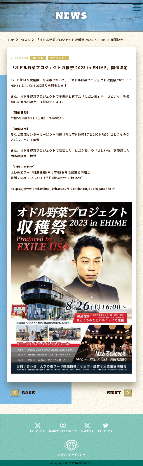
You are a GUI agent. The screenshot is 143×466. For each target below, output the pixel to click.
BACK (28, 393)
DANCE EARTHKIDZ (63, 428)
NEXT (114, 393)
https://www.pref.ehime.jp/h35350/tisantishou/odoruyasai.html (63, 188)
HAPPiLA (87, 428)
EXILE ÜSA (37, 428)
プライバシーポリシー (71, 454)
